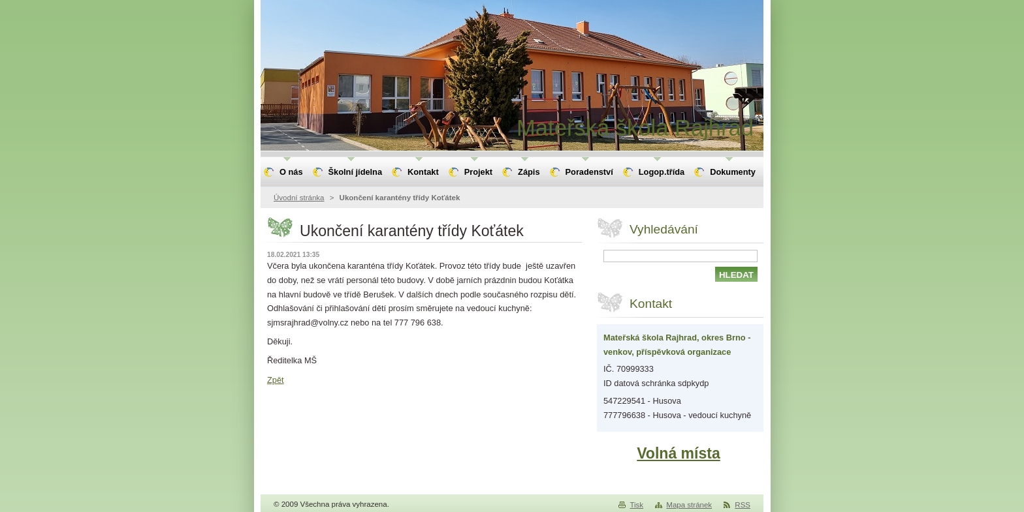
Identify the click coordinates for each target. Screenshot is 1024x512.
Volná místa (678, 453)
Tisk (636, 505)
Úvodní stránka (299, 198)
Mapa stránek (689, 505)
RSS (742, 505)
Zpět (275, 380)
